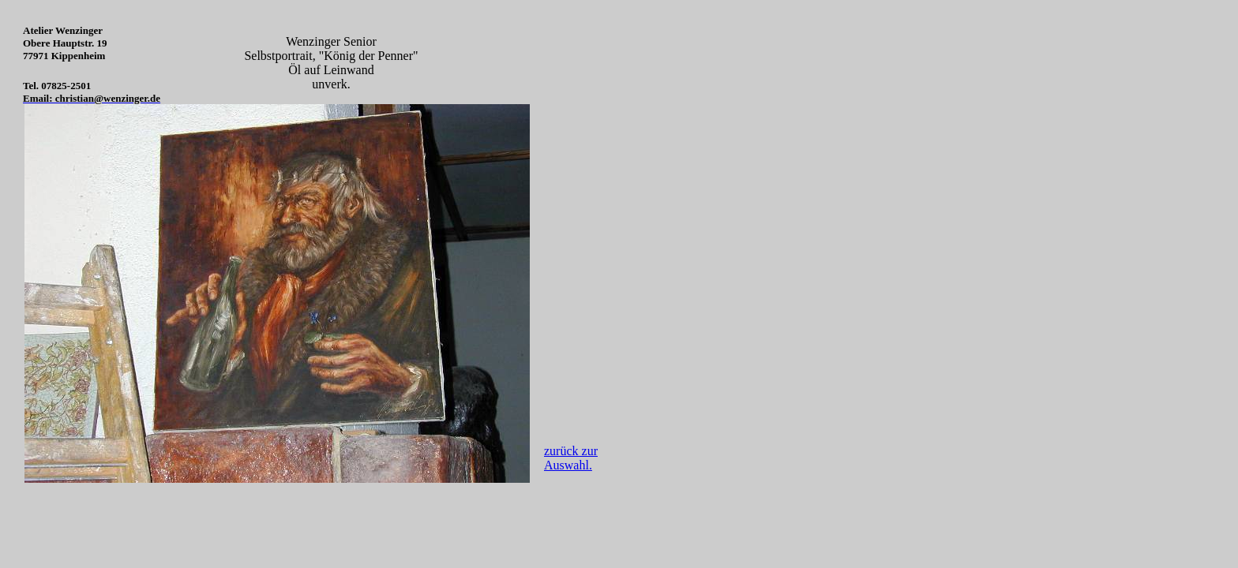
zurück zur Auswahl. (571, 458)
